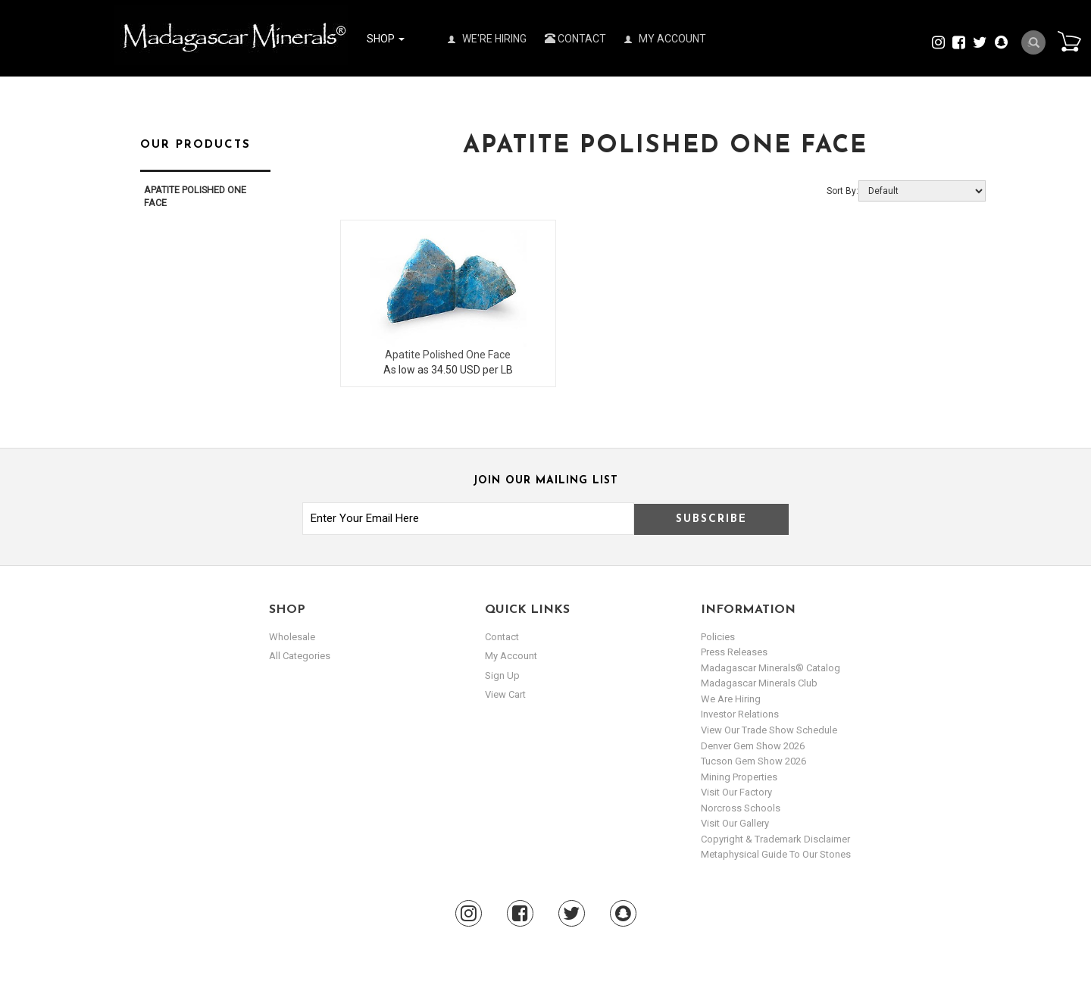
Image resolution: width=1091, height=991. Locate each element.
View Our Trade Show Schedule (769, 730)
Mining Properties (739, 777)
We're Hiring (487, 39)
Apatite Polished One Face (448, 355)
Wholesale (292, 636)
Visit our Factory (736, 792)
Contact (575, 39)
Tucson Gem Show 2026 (753, 761)
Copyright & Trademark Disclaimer (775, 839)
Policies (718, 636)
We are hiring (731, 699)
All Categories (299, 655)
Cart (1069, 41)
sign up (502, 675)
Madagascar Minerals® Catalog (770, 668)
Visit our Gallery (735, 823)
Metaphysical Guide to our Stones (776, 854)
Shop (386, 39)
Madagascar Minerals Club (759, 683)
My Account (665, 39)
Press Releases (734, 652)
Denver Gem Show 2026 (753, 746)
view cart (505, 694)
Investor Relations (740, 714)
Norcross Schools (740, 808)
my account (511, 655)
